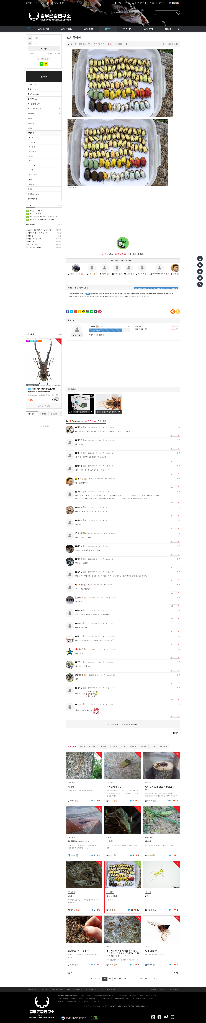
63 (110, 979)
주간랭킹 (43, 414)
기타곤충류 (163, 746)
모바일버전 (174, 989)
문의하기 (163, 989)
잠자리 (30, 128)
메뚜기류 (133, 746)
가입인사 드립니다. (35, 210)
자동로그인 (32, 53)
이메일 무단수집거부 (74, 989)
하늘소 (30, 118)
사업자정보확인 (91, 998)
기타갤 (30, 179)
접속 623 (161, 3)
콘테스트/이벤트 (33, 194)
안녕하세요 (44, 241)
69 (141, 979)
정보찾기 (142, 3)
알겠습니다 (44, 235)
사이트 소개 (32, 989)
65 (120, 979)
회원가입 (129, 3)
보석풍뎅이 (138, 326)
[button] (176, 733)
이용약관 (43, 989)
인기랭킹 (54, 414)
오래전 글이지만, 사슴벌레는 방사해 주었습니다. (44, 230)
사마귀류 (143, 746)
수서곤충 (102, 746)
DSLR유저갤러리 (35, 108)
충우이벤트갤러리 (34, 199)
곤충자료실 (66, 28)
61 (100, 979)
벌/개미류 (113, 746)
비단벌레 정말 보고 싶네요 (44, 232)
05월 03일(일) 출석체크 (56, 3)
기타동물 (31, 184)
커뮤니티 (127, 28)
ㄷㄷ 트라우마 (44, 244)
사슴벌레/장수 (34, 104)
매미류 (82, 746)
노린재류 (92, 746)
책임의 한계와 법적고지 (94, 989)
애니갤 (30, 189)
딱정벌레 (31, 113)
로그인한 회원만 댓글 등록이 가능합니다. (123, 724)
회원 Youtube (33, 99)
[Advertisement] (123, 210)
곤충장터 (148, 28)
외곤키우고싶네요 (44, 238)
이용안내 (153, 989)
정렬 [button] (176, 973)
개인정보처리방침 (57, 989)
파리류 (123, 746)
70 (146, 979)
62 (105, 979)
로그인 (118, 3)
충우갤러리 (33, 89)
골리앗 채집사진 (140, 329)
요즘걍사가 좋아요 (44, 247)
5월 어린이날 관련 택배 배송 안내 (40, 219)
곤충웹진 (88, 28)
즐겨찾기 (29, 3)
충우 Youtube (33, 94)
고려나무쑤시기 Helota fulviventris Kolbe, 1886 (44, 216)
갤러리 (108, 28)
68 (136, 979)
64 (115, 979)
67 (130, 979)
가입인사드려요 (33, 213)
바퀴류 (153, 746)
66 (125, 979)
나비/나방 (31, 123)
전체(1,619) (72, 746)
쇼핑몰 (152, 3)
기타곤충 (31, 133)
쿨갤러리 (32, 84)
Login (44, 49)
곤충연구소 (43, 28)
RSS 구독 (39, 3)
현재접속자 (32, 414)
